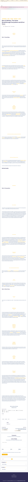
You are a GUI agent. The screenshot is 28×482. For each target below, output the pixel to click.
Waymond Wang (8, 51)
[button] (11, 459)
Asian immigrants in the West (6, 54)
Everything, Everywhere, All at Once (14, 34)
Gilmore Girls (18, 83)
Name (3, 449)
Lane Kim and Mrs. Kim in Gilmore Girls (14, 77)
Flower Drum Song (14, 62)
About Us (14, 474)
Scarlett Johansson (8, 114)
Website (19, 449)
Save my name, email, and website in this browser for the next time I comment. (12, 452)
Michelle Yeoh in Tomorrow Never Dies (14, 309)
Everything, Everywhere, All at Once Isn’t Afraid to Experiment (14, 357)
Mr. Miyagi (18, 97)
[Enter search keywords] (7, 459)
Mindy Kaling (22, 257)
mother (12, 84)
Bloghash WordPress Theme (21, 480)
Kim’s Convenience (12, 285)
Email (11, 449)
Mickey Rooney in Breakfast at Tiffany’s (14, 157)
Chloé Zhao (17, 270)
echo (8, 422)
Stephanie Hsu (18, 332)
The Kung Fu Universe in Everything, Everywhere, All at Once (14, 391)
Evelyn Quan (3, 51)
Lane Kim (25, 83)
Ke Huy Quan (11, 332)
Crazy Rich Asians (14, 234)
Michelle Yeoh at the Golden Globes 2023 (14, 372)
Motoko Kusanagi (18, 114)
